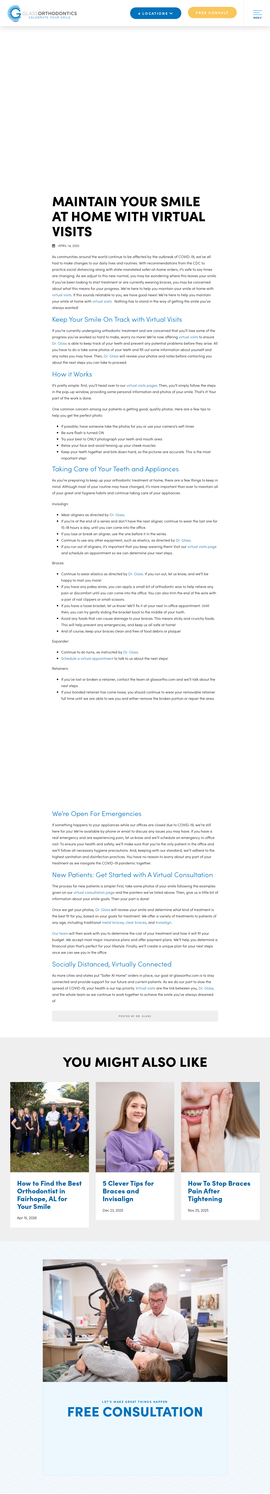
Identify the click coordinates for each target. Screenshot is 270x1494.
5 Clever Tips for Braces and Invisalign (128, 1191)
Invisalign (163, 922)
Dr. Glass (59, 343)
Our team (60, 933)
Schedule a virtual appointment (87, 658)
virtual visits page (202, 546)
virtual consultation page (94, 892)
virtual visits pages (141, 385)
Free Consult (212, 12)
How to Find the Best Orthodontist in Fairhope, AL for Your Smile (49, 1195)
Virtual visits (145, 987)
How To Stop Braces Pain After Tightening (219, 1191)
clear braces (136, 922)
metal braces (113, 922)
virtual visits (61, 294)
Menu (257, 15)
